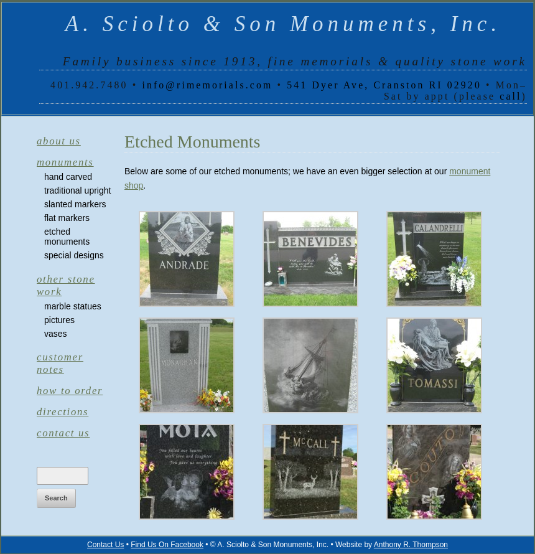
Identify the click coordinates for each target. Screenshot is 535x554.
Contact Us (63, 433)
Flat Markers (67, 218)
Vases (55, 334)
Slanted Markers (75, 204)
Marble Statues (72, 306)
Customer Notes (60, 363)
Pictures (59, 320)
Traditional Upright (77, 190)
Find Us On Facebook (167, 544)
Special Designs (74, 255)
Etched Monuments (67, 236)
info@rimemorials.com (207, 85)
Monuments (65, 162)
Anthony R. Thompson (411, 544)
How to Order (70, 391)
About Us (59, 141)
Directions (62, 412)
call (510, 96)
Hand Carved (68, 177)
